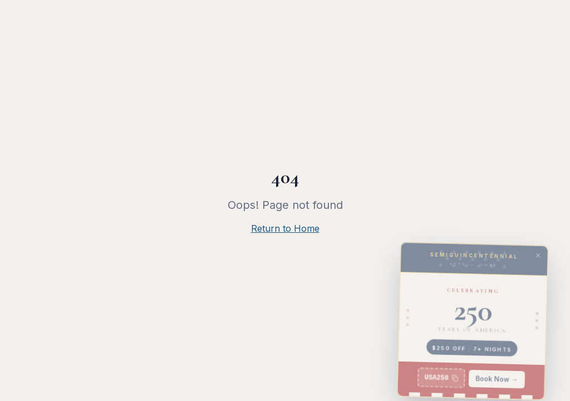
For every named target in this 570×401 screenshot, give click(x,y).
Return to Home (285, 228)
